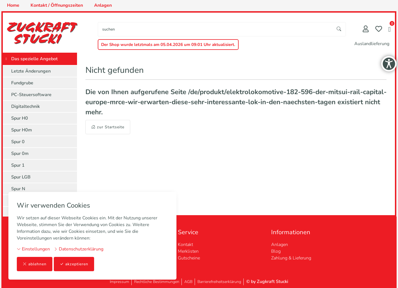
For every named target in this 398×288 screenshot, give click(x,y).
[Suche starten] (339, 29)
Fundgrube (22, 83)
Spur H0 (19, 118)
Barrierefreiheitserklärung (219, 281)
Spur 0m (20, 153)
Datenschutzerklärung (78, 249)
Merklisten (188, 251)
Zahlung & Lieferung (291, 258)
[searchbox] (215, 29)
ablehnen (34, 264)
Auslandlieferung (371, 44)
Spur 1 (18, 165)
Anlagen (279, 244)
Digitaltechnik (25, 106)
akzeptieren (74, 264)
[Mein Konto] (366, 29)
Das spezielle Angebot (34, 59)
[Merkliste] (378, 29)
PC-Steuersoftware (31, 95)
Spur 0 (18, 142)
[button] (389, 30)
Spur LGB (21, 177)
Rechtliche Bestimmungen (156, 281)
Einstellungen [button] (33, 249)
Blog (276, 251)
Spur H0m (21, 130)
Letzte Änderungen (31, 71)
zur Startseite (107, 127)
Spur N (18, 189)
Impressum (119, 281)
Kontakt (185, 244)
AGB (188, 281)
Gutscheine (189, 258)
